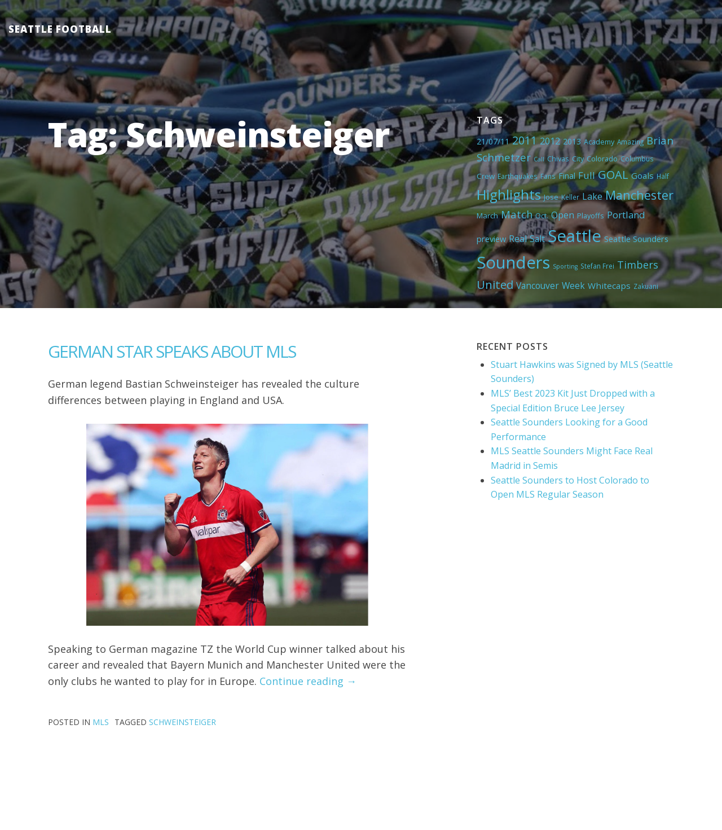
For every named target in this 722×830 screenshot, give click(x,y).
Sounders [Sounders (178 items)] (513, 262)
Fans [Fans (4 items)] (548, 176)
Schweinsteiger (182, 722)
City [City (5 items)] (578, 158)
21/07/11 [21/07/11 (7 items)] (493, 141)
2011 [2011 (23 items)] (524, 140)
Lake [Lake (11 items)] (592, 196)
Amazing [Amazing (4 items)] (630, 141)
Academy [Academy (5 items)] (599, 142)
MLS (101, 722)
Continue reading (307, 681)
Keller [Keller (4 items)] (570, 196)
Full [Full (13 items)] (586, 175)
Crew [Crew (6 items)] (486, 176)
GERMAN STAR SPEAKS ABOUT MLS (172, 351)
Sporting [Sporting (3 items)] (565, 266)
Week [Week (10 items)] (573, 285)
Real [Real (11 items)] (518, 238)
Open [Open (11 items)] (562, 215)
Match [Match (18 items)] (516, 214)
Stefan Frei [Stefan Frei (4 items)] (597, 265)
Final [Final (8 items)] (566, 175)
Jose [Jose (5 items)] (551, 197)
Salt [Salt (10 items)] (537, 238)
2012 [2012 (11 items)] (550, 141)
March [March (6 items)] (487, 215)
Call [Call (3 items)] (539, 159)
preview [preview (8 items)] (491, 238)
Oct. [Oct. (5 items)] (541, 215)
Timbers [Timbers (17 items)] (637, 264)
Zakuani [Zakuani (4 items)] (645, 286)
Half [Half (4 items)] (663, 176)
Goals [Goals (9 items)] (642, 175)
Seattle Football (60, 29)
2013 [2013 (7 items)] (572, 141)
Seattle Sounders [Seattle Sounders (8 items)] (636, 238)
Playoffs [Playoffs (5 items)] (590, 215)
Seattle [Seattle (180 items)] (574, 236)
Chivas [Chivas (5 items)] (558, 158)
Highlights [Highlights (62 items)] (509, 194)
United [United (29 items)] (495, 284)
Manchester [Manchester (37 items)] (639, 195)
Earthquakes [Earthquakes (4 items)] (518, 176)
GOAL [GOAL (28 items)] (613, 174)
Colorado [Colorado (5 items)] (602, 158)
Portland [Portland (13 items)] (626, 214)
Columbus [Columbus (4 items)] (637, 158)
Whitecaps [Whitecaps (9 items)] (609, 285)
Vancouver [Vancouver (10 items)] (537, 285)
